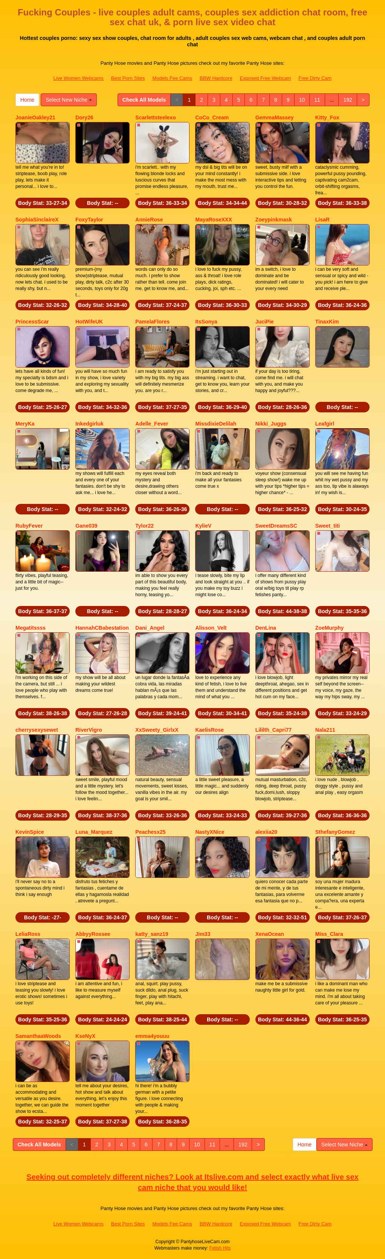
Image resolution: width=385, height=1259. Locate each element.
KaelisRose (209, 730)
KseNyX (85, 1036)
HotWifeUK (89, 322)
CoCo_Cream (212, 117)
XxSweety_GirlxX (156, 730)
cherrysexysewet (36, 730)
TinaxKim (327, 322)
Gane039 (86, 526)
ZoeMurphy (329, 628)
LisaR (322, 220)
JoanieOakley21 (35, 117)
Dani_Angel (149, 628)
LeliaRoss (27, 934)
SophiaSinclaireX (36, 220)
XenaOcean (269, 934)
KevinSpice (29, 832)
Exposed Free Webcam (265, 78)
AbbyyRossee (92, 934)
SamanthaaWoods (38, 1036)
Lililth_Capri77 (273, 730)
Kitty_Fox (327, 117)
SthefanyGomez (335, 832)
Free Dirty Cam (315, 78)
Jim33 (202, 934)
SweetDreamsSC (276, 526)
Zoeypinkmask (273, 220)
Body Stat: (42, 203)
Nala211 (325, 730)
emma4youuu (152, 1036)
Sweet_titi (327, 526)
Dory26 (84, 117)
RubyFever (29, 526)
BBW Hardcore (216, 78)
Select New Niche (69, 100)
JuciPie (264, 322)
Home (27, 100)
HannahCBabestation (102, 628)
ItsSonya (206, 322)
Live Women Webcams (78, 78)
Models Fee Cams (172, 78)
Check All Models (144, 100)
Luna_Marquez (93, 832)
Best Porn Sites (128, 78)
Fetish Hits (220, 1248)
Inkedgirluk (89, 424)
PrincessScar (32, 322)
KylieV (203, 526)
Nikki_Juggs (270, 424)
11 (317, 100)
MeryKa (25, 424)
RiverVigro (88, 730)
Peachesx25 (150, 832)
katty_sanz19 (151, 934)
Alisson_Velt (210, 628)
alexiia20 (266, 832)
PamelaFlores (152, 322)
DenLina (265, 628)
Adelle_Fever (151, 424)
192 (347, 100)
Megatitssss (30, 628)
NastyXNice (209, 832)
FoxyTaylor (89, 220)
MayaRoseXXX (213, 220)
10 (302, 100)
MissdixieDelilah (215, 424)
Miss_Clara (329, 934)
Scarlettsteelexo (155, 117)
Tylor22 (144, 526)
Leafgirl (325, 424)
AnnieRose (149, 220)
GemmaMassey (274, 117)
